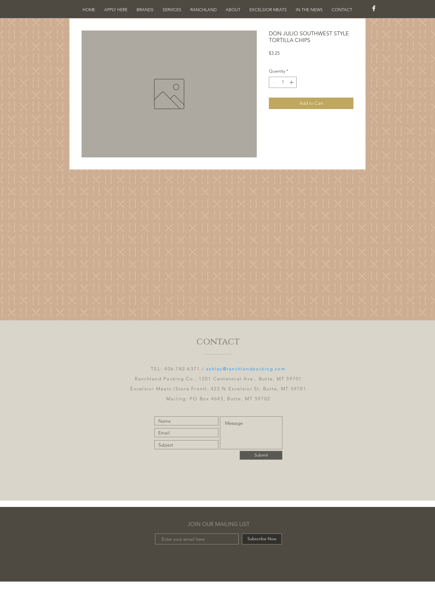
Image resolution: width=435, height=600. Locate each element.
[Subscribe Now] (262, 539)
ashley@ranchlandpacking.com (246, 369)
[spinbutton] (282, 82)
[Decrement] (273, 82)
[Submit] (261, 455)
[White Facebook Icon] (374, 8)
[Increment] (292, 82)
